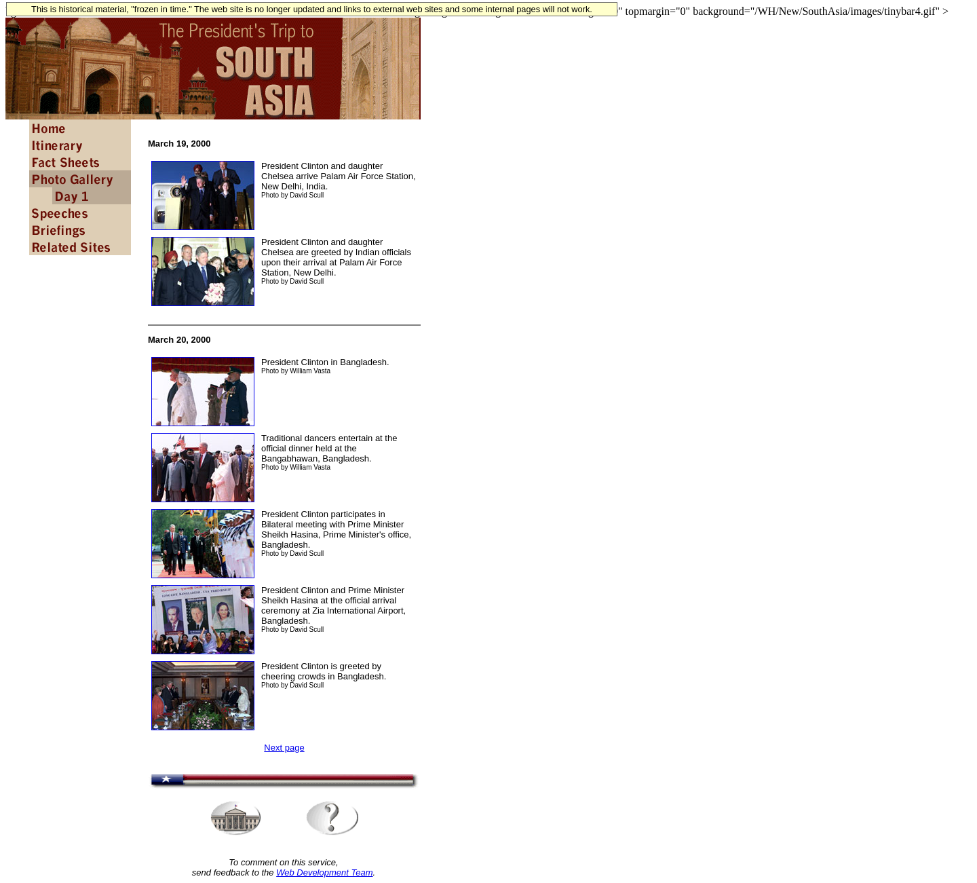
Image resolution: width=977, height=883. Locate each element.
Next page (284, 748)
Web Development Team (324, 872)
